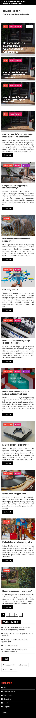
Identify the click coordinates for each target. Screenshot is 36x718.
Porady (17, 165)
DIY (5, 26)
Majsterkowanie (15, 26)
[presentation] (27, 26)
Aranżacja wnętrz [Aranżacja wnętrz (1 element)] (9, 665)
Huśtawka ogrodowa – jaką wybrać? (17, 591)
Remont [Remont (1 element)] (12, 669)
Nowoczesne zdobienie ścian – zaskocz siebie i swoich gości (15, 392)
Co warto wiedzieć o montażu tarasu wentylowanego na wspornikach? (13, 2)
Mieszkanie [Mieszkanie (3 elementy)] (23, 665)
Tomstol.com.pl (12, 11)
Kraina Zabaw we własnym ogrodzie (17, 542)
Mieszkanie (8, 165)
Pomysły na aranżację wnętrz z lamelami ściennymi (15, 186)
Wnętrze (26, 165)
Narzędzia (7, 699)
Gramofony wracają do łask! (14, 493)
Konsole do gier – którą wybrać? (15, 445)
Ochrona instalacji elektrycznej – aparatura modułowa (16, 341)
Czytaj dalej (8, 155)
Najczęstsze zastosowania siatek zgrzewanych (16, 239)
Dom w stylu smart (10, 289)
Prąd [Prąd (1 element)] (4, 669)
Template (4, 713)
